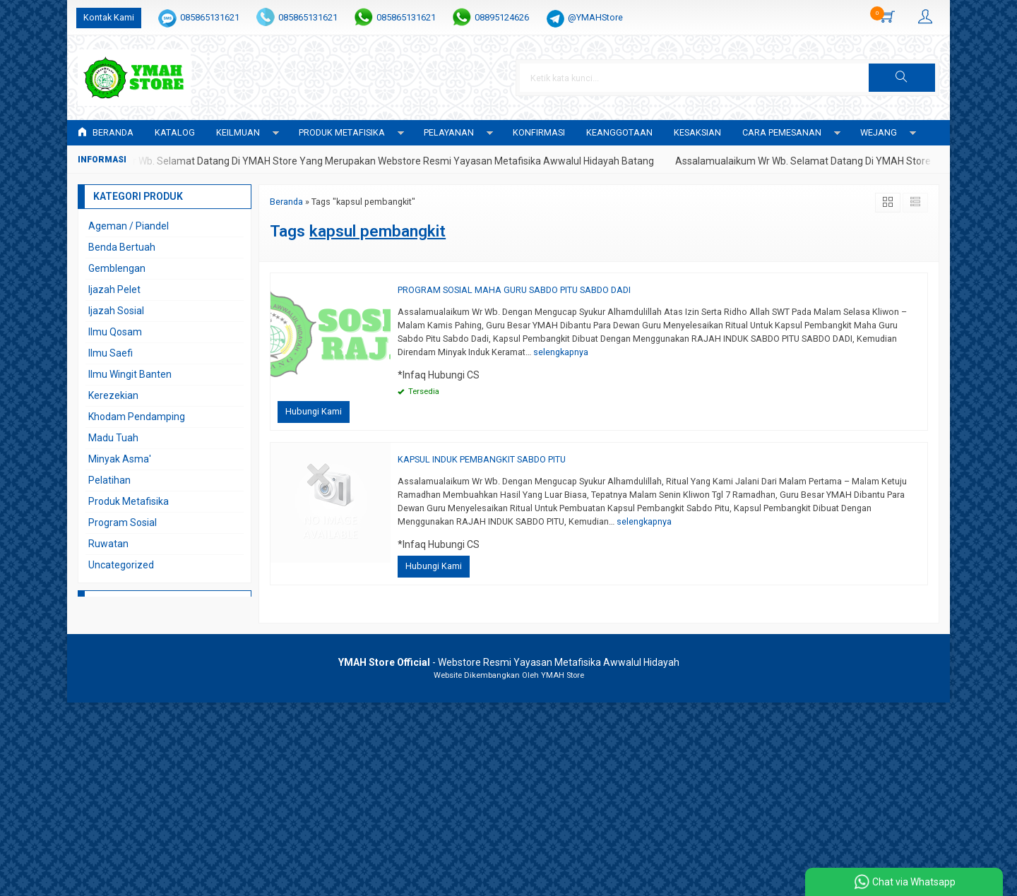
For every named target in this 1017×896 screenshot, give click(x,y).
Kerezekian (113, 395)
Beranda (105, 132)
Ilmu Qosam (115, 332)
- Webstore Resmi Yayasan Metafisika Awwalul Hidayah (508, 662)
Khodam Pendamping (136, 416)
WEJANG (878, 132)
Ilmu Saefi (110, 353)
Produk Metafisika (128, 501)
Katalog (175, 132)
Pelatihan (109, 480)
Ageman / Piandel (128, 226)
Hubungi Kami (313, 411)
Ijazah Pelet (114, 289)
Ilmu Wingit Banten (130, 374)
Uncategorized (121, 565)
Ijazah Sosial (116, 310)
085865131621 (209, 17)
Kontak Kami (108, 17)
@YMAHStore (595, 17)
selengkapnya (560, 352)
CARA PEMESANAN (781, 132)
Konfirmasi (539, 132)
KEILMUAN (238, 132)
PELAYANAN (449, 132)
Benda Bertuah (121, 247)
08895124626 (502, 17)
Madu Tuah (113, 437)
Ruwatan (108, 543)
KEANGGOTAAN (619, 132)
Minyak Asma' (119, 459)
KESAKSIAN (697, 132)
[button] (902, 78)
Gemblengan (116, 268)
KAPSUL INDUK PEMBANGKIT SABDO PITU (482, 459)
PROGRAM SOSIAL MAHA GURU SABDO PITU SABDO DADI (514, 290)
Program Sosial (122, 522)
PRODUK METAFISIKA (342, 132)
